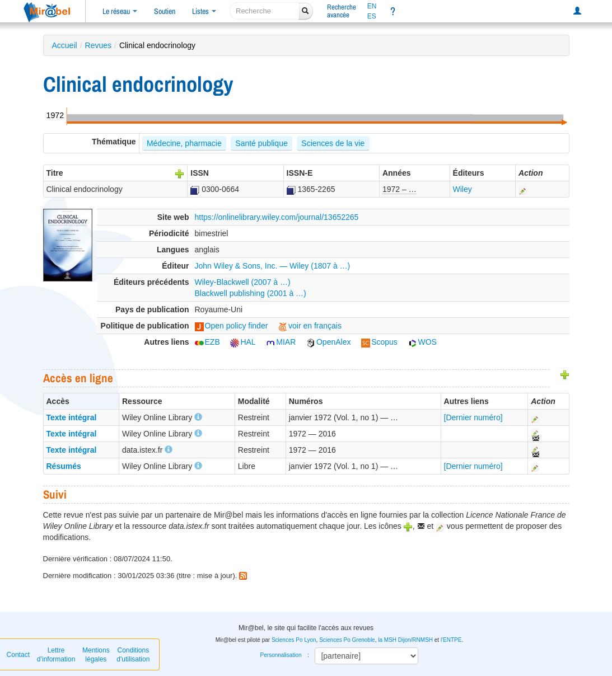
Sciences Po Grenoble (347, 640)
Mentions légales (96, 654)
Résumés (63, 466)
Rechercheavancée (341, 11)
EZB (207, 341)
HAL (242, 341)
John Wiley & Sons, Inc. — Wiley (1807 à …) (273, 265)
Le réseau (119, 11)
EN (372, 6)
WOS (422, 341)
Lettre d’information (56, 654)
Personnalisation (281, 655)
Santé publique (261, 143)
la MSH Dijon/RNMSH (405, 640)
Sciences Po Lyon (294, 640)
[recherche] (264, 11)
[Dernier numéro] (473, 417)
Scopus (379, 341)
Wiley (462, 189)
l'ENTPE (451, 640)
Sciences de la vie (333, 143)
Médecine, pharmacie (184, 143)
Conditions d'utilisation (133, 654)
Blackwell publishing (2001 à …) (250, 293)
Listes (204, 11)
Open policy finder (231, 325)
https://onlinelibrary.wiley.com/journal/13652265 (277, 217)
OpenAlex (328, 341)
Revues (98, 45)
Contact (18, 655)
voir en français (310, 325)
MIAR (281, 341)
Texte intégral (71, 417)
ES (371, 16)
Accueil (64, 45)
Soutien (164, 11)
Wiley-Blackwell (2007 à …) (243, 282)
